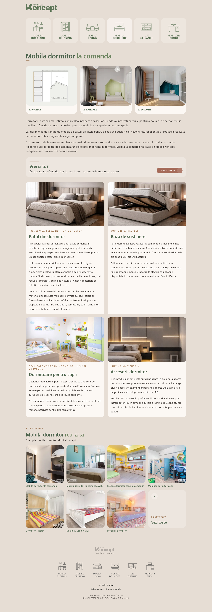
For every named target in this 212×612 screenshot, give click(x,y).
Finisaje (144, 7)
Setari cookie (97, 589)
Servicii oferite (124, 7)
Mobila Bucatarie (62, 569)
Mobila (38, 30)
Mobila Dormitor (114, 569)
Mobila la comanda (128, 146)
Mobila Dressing (80, 569)
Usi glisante (132, 569)
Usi (146, 30)
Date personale (113, 589)
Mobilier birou (150, 569)
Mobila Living (97, 569)
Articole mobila (105, 585)
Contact (180, 7)
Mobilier (173, 30)
